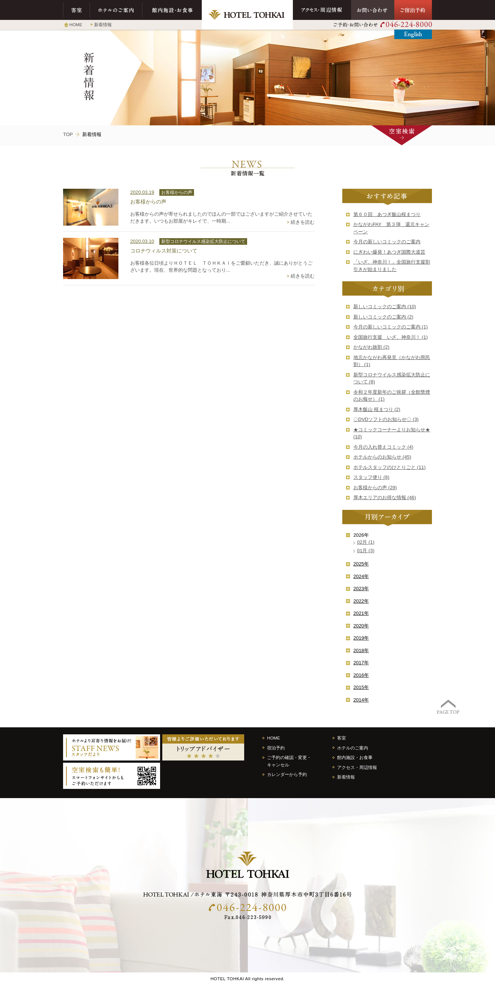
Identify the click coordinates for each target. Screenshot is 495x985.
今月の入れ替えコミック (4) (383, 447)
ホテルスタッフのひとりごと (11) (389, 467)
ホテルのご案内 (116, 10)
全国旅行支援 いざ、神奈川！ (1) (390, 337)
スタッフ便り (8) (371, 477)
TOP (68, 134)
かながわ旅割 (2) (371, 347)
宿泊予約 (276, 747)
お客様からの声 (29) (375, 487)
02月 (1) (365, 542)
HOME (75, 24)
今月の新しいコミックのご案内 (386, 241)
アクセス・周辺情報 (322, 10)
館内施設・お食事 (172, 10)
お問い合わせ (372, 10)
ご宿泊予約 (413, 10)
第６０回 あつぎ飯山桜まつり (386, 214)
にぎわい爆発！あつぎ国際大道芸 (389, 252)
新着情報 (103, 24)
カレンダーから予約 (287, 774)
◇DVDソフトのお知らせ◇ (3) (386, 419)
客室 (76, 10)
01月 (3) (365, 550)
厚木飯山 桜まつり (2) (376, 409)
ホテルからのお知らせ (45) (382, 457)
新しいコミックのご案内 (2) (383, 317)
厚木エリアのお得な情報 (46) (384, 497)
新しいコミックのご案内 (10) (384, 306)
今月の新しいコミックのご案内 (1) (390, 327)
